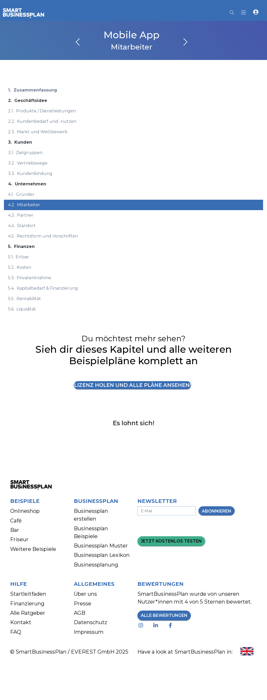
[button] (255, 13)
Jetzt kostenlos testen (171, 541)
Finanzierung (27, 603)
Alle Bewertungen (164, 615)
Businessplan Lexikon (102, 555)
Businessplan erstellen (91, 515)
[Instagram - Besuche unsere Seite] (141, 625)
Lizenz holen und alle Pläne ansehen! (132, 385)
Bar (14, 530)
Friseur (19, 540)
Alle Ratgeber (27, 613)
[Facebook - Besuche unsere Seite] (171, 625)
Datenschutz (90, 622)
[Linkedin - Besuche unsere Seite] (156, 625)
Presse (82, 603)
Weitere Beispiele (33, 549)
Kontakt (20, 622)
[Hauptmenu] (245, 13)
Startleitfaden (28, 594)
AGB (79, 613)
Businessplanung (96, 565)
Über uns (85, 594)
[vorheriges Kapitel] (77, 42)
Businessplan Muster (101, 546)
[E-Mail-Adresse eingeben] (166, 511)
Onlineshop (25, 511)
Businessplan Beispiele (91, 533)
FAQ (15, 632)
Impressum (89, 632)
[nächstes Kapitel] (185, 42)
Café (16, 521)
